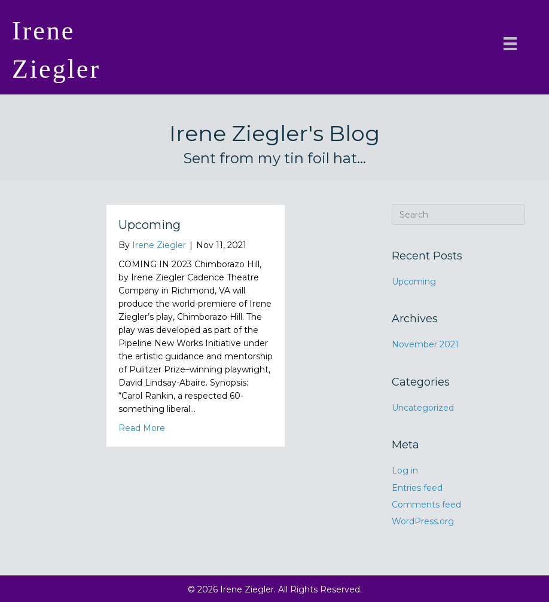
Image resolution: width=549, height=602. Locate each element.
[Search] (458, 214)
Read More (141, 427)
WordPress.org (423, 521)
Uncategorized (423, 407)
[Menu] (510, 44)
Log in (405, 470)
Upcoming (149, 225)
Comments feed (426, 504)
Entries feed (417, 487)
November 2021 (425, 344)
